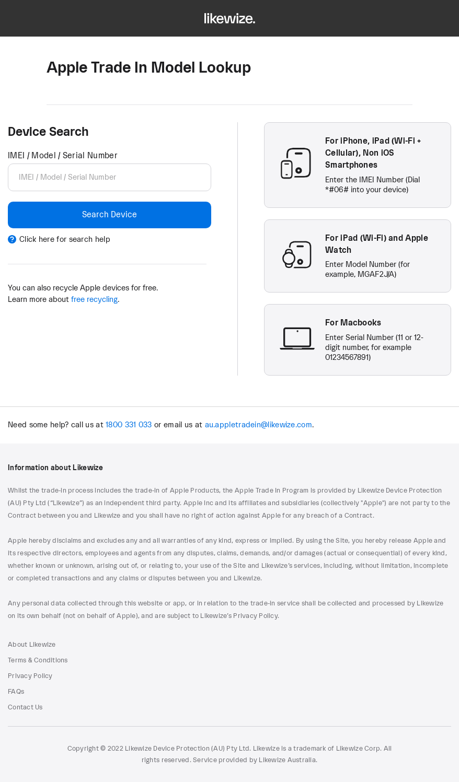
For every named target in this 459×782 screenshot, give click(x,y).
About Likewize (32, 644)
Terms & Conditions (38, 660)
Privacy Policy (30, 676)
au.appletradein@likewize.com (258, 425)
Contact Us (25, 707)
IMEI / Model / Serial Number (63, 155)
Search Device (109, 215)
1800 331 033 (129, 425)
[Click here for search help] (109, 240)
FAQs (16, 691)
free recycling (94, 300)
